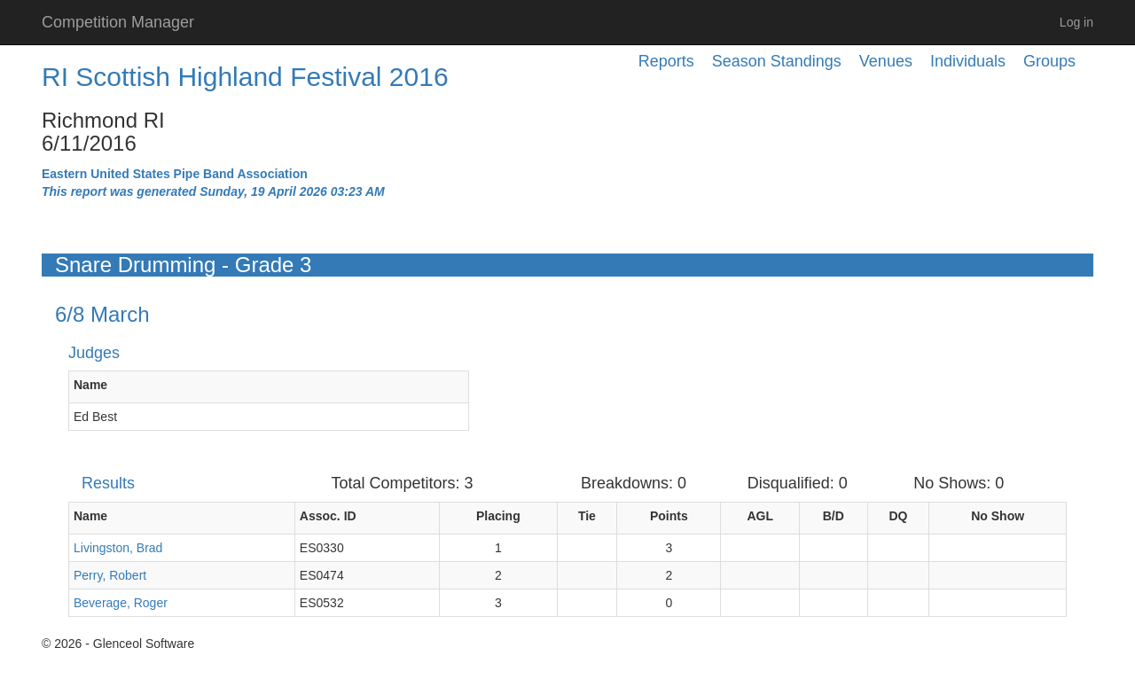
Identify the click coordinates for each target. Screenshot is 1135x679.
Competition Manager (118, 22)
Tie (587, 516)
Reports (666, 61)
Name (90, 385)
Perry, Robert (110, 575)
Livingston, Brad (118, 548)
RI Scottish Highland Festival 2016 (245, 76)
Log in (1076, 22)
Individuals (968, 61)
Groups (1049, 61)
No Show (997, 516)
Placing (498, 516)
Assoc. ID (328, 516)
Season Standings (776, 61)
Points (669, 516)
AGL (760, 516)
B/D (833, 516)
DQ (897, 516)
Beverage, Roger (121, 603)
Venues (885, 61)
